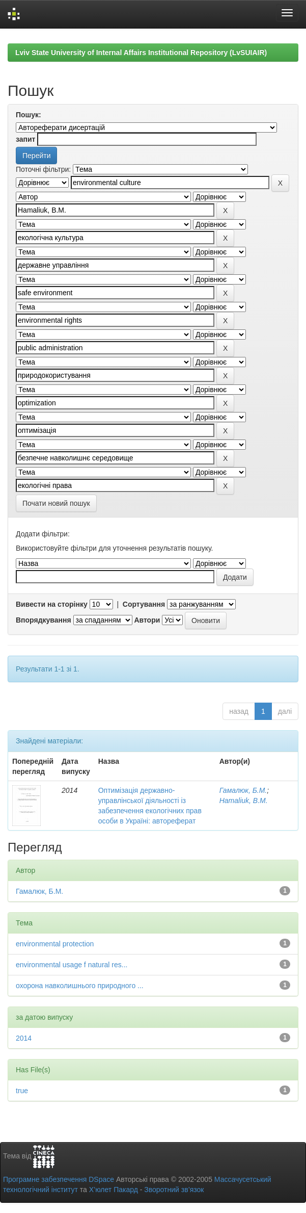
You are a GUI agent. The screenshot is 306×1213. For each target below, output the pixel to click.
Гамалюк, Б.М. (243, 790)
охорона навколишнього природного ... (80, 986)
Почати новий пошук (56, 503)
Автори (147, 620)
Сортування (144, 604)
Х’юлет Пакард (113, 1189)
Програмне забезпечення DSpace (58, 1179)
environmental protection (55, 944)
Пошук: (28, 115)
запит (25, 139)
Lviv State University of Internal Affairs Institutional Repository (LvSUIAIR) (141, 52)
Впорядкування (43, 620)
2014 (24, 1038)
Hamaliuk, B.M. (243, 800)
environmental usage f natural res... (71, 965)
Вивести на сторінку (52, 604)
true (22, 1091)
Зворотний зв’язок (174, 1189)
